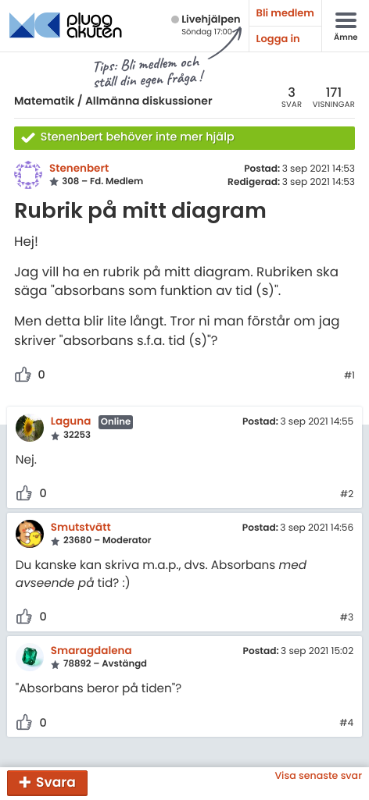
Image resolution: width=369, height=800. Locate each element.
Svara (56, 782)
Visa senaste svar (318, 776)
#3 (346, 618)
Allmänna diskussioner (149, 100)
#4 (346, 723)
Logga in (278, 38)
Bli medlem (285, 12)
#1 (349, 376)
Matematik (44, 100)
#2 (346, 495)
